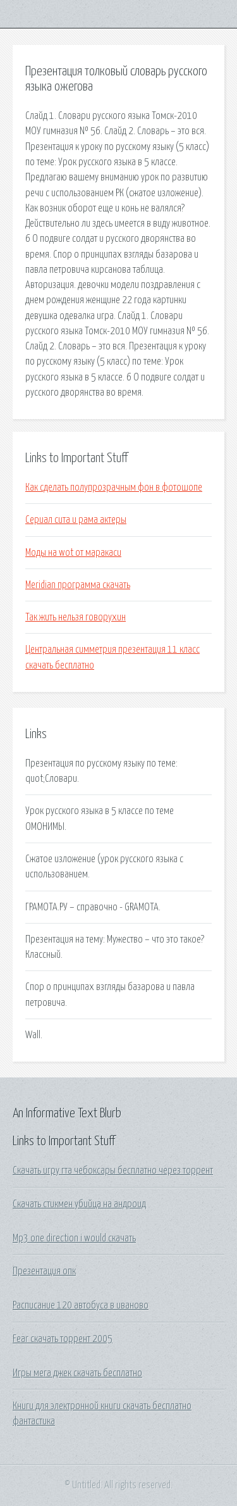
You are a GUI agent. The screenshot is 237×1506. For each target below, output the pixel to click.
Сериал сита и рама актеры (75, 520)
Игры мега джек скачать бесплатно (77, 1373)
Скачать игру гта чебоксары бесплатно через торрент (113, 1170)
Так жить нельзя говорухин (75, 617)
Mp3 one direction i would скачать (74, 1238)
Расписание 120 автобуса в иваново (81, 1305)
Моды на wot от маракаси (73, 553)
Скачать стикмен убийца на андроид (79, 1204)
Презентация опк (44, 1271)
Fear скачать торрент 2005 (62, 1339)
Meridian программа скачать (77, 585)
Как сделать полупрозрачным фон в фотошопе (113, 487)
